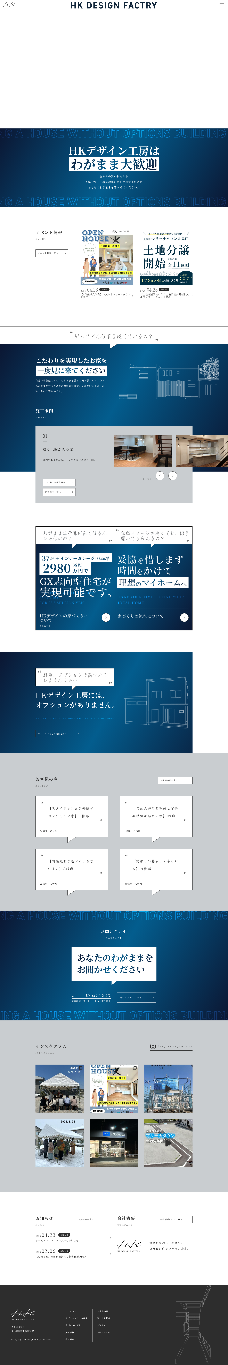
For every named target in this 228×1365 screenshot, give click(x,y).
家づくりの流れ (73, 1325)
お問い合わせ (104, 1332)
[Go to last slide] (160, 475)
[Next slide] (172, 475)
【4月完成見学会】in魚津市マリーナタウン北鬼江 (107, 296)
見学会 (104, 289)
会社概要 (69, 1339)
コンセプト (71, 1311)
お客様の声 (102, 1311)
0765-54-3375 (98, 995)
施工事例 (69, 1332)
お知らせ (101, 1325)
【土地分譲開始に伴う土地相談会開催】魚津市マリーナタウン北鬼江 (166, 296)
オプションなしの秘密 (76, 1318)
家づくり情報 (104, 1318)
